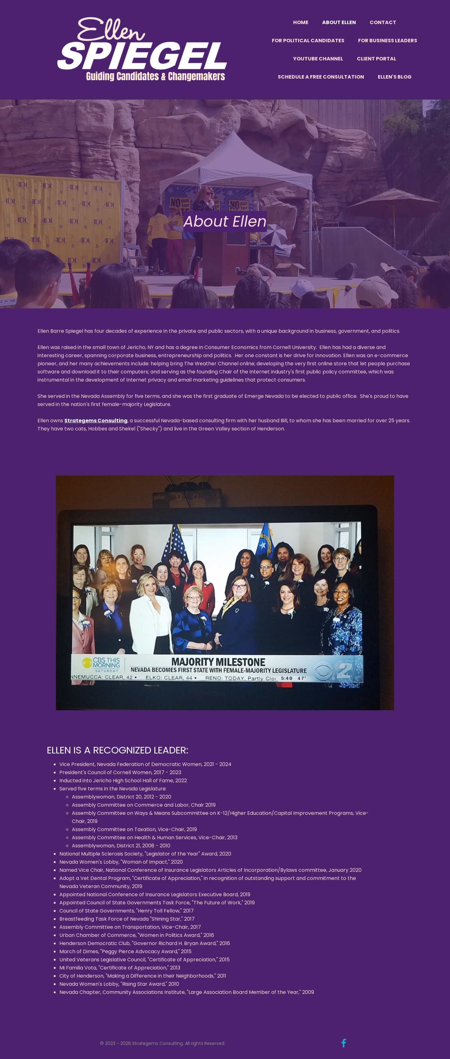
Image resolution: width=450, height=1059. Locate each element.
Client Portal (376, 58)
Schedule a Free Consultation (321, 76)
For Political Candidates (308, 40)
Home (300, 22)
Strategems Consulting (96, 420)
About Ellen (339, 22)
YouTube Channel (318, 58)
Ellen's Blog (395, 76)
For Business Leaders (387, 40)
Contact (383, 22)
